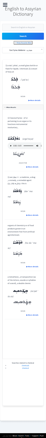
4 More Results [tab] (10, 107)
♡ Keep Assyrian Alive (23, 43)
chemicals (25, 365)
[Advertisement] (23, 338)
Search (23, 36)
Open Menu (5, 5)
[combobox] (23, 28)
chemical (25, 368)
